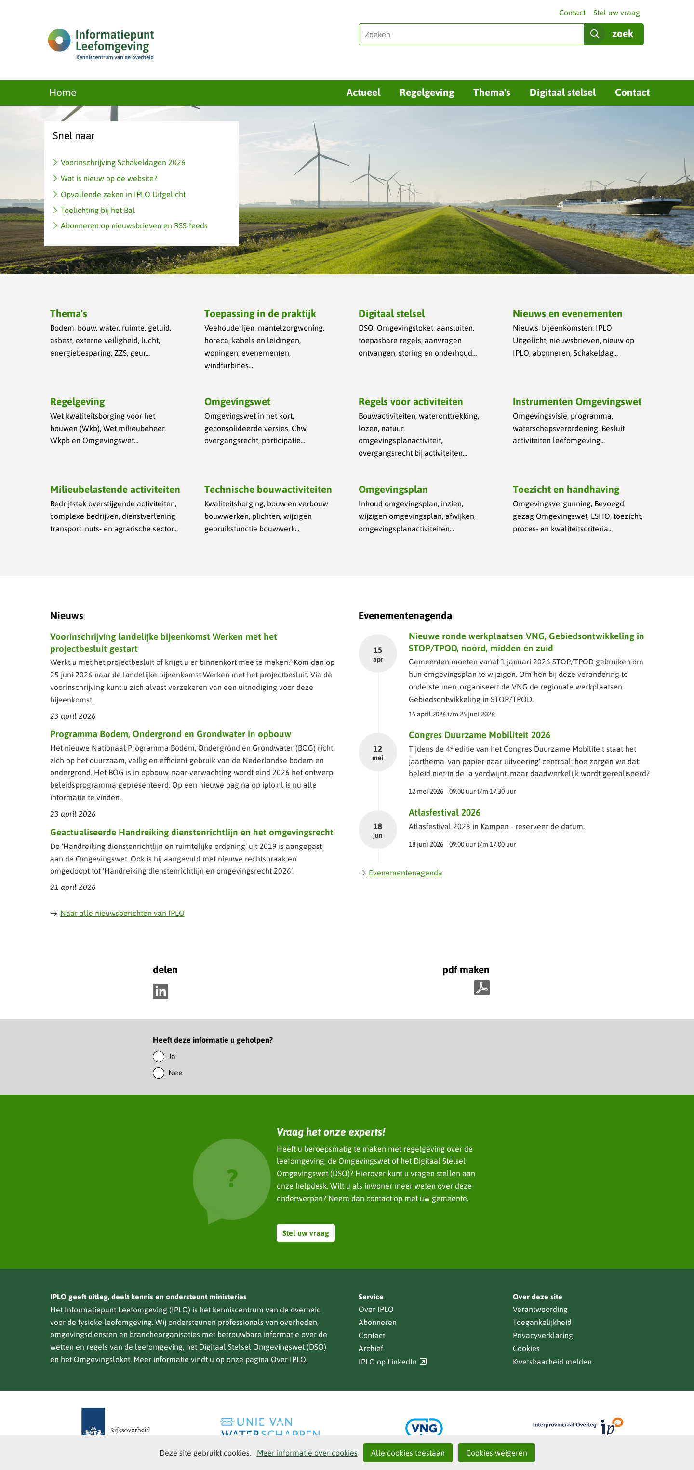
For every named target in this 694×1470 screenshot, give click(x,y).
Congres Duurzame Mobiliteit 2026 (479, 734)
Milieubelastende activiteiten (115, 489)
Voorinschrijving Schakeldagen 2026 (123, 162)
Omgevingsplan (393, 489)
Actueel (363, 92)
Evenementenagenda (400, 872)
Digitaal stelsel (563, 92)
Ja (171, 1056)
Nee (175, 1072)
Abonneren (378, 1322)
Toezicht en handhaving (566, 489)
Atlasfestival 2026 (444, 812)
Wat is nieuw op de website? (109, 178)
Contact (572, 12)
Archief (371, 1348)
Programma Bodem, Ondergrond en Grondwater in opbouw (170, 733)
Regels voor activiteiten (411, 401)
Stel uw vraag (616, 12)
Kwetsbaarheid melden (552, 1361)
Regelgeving (427, 92)
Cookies (526, 1348)
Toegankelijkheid (542, 1322)
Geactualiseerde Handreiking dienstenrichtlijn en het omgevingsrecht (192, 832)
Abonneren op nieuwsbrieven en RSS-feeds (134, 225)
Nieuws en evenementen (568, 313)
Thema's (491, 92)
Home (62, 92)
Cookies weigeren (496, 1452)
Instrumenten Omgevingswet (577, 401)
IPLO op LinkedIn (393, 1361)
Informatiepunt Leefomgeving (116, 1309)
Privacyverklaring (543, 1335)
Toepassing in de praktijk (260, 313)
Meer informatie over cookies (307, 1452)
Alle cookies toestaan (408, 1452)
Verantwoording (540, 1309)
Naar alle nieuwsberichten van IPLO (117, 913)
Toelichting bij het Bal (98, 210)
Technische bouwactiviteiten (268, 489)
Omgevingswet (237, 401)
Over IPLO (288, 1359)
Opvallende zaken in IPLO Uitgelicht (123, 194)
